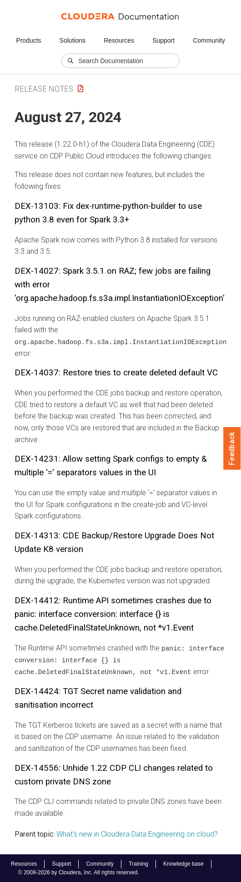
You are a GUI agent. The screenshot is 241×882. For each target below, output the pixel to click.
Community (209, 40)
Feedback (232, 448)
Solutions (73, 40)
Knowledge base (183, 863)
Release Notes (44, 89)
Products (28, 40)
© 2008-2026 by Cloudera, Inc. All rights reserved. (78, 872)
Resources (119, 40)
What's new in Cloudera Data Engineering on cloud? (137, 833)
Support (163, 40)
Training (138, 863)
